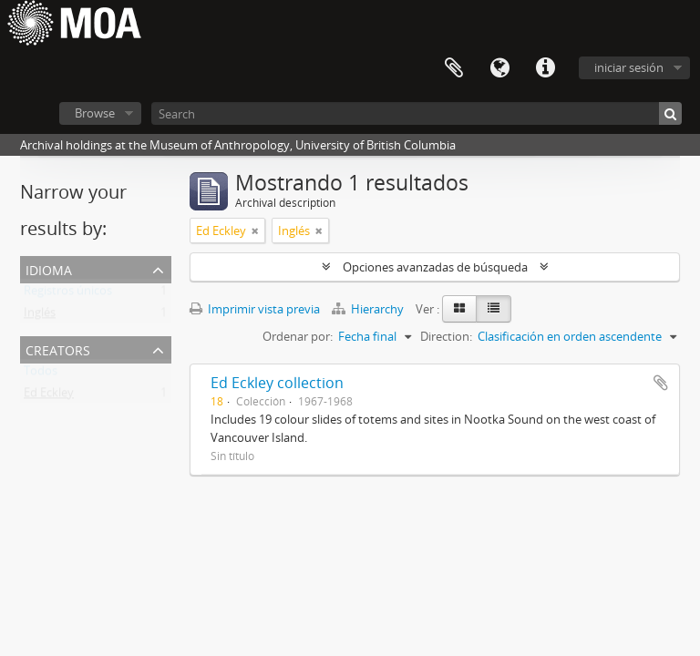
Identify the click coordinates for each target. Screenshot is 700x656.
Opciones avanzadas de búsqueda (435, 267)
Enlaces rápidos (545, 68)
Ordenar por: (297, 336)
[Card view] (459, 309)
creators (58, 348)
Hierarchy (369, 309)
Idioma (499, 68)
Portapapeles (454, 68)
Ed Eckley (49, 396)
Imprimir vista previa (255, 309)
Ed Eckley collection (277, 383)
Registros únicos (68, 294)
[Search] (416, 113)
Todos (40, 374)
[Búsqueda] (670, 113)
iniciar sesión (629, 67)
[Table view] (493, 309)
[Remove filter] (255, 230)
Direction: (446, 336)
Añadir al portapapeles (661, 383)
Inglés (40, 316)
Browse (95, 113)
